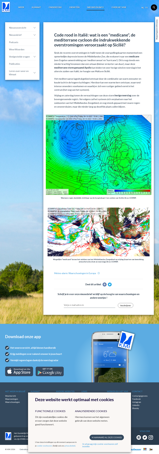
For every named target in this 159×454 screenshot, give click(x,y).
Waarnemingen (11, 399)
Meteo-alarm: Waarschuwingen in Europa (75, 273)
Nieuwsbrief (15, 34)
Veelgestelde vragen (19, 56)
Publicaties (14, 63)
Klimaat (36, 7)
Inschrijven (125, 305)
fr (146, 7)
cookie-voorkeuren (44, 446)
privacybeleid (70, 446)
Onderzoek (55, 7)
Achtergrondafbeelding (157, 29)
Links (84, 391)
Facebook (136, 399)
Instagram (136, 402)
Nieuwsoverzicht (17, 27)
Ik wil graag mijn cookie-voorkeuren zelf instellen (100, 445)
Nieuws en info (95, 7)
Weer (21, 7)
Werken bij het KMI (117, 391)
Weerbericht (10, 396)
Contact (137, 391)
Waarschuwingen (12, 402)
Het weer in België (15, 391)
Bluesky (135, 408)
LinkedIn (135, 405)
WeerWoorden (16, 49)
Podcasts (13, 42)
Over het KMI (119, 7)
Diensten (74, 7)
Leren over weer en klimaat (19, 73)
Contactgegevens (140, 396)
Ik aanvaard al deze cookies (107, 437)
